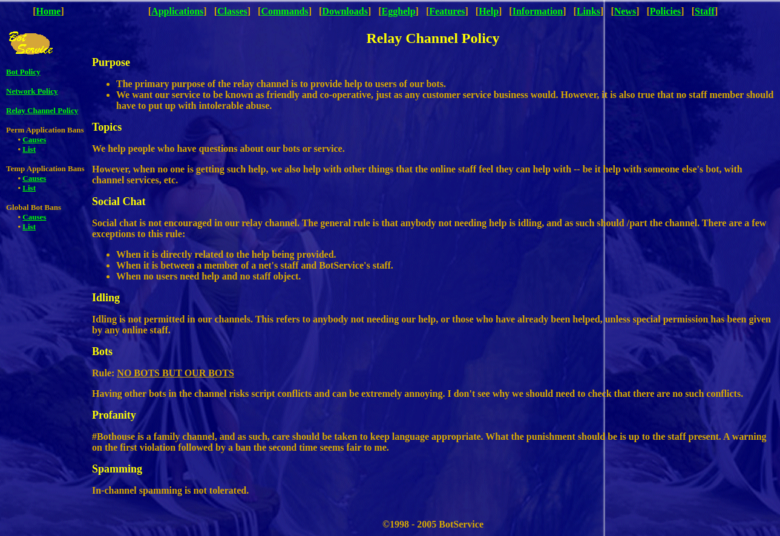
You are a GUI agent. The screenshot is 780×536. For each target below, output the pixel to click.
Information (538, 11)
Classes (232, 11)
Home (48, 11)
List (29, 149)
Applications (177, 11)
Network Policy (32, 91)
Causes (34, 139)
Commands (284, 11)
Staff (705, 11)
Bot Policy (23, 71)
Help (489, 11)
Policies (665, 11)
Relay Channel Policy (42, 110)
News (625, 11)
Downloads (345, 11)
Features (447, 11)
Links (588, 11)
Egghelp (399, 11)
